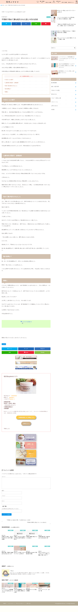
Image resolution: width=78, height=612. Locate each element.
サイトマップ (10, 604)
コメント (3, 477)
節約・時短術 (42, 2)
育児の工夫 (53, 92)
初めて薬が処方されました (11, 85)
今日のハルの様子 (9, 79)
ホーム (38, 2)
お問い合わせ (58, 2)
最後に (6, 91)
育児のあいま (64, 604)
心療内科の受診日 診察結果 (11, 82)
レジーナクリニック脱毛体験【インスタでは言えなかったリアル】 (63, 58)
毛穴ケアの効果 (64, 2)
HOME (52, 106)
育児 (53, 2)
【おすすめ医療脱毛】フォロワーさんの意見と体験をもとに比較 (63, 65)
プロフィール (54, 99)
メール (3, 496)
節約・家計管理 (54, 85)
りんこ (12, 571)
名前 (3, 491)
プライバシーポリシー (20, 604)
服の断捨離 (53, 81)
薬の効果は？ (8, 88)
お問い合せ (29, 604)
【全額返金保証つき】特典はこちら (26, 417)
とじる (30, 76)
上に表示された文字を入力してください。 (11, 509)
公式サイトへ (26, 424)
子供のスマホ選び (48, 2)
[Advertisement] (26, 36)
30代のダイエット (71, 2)
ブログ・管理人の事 (55, 95)
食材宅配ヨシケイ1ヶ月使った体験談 (62, 71)
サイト (3, 501)
